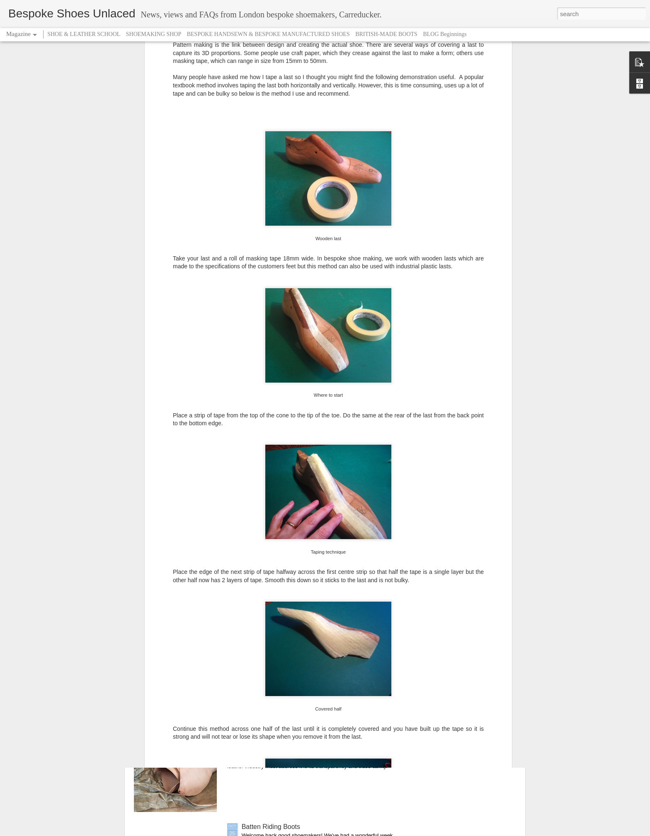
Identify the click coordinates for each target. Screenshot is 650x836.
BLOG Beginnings (444, 34)
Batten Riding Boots (271, 826)
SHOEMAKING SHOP (153, 34)
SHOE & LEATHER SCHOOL (83, 34)
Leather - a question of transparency (295, 732)
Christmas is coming (271, 638)
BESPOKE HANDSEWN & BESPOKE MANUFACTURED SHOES (268, 34)
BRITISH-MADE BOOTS (386, 34)
